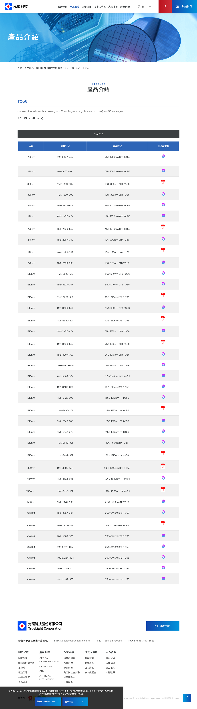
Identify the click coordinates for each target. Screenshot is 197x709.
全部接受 (69, 701)
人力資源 (113, 7)
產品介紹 (98, 134)
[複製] (42, 118)
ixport (177, 700)
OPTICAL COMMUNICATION (52, 68)
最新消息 (125, 7)
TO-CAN (75, 68)
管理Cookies (43, 701)
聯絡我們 (184, 6)
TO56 (86, 68)
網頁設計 (168, 700)
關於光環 (63, 7)
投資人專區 (100, 7)
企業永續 (87, 7)
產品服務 (75, 7)
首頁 (20, 68)
